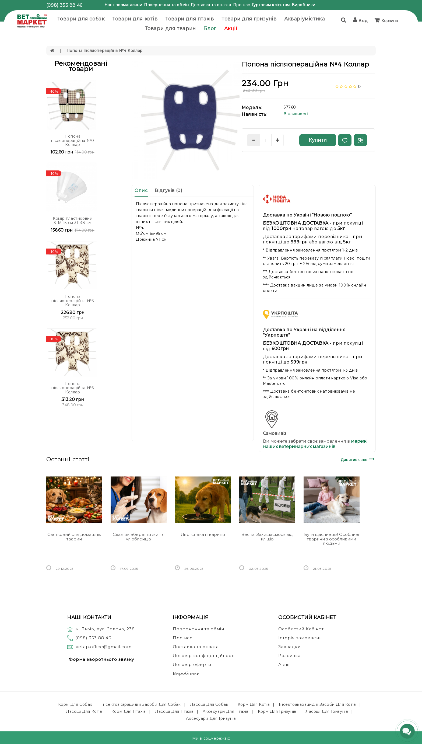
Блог (209, 29)
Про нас (241, 4)
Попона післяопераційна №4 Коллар (104, 50)
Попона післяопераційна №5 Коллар (72, 300)
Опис (141, 190)
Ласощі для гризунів (326, 711)
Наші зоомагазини (123, 4)
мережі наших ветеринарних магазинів (315, 444)
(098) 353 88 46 (64, 5)
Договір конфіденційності (204, 655)
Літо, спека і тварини (203, 534)
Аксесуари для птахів (225, 711)
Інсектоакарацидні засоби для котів (317, 704)
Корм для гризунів (277, 711)
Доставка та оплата (211, 4)
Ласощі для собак (209, 704)
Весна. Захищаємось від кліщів (267, 537)
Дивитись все (358, 459)
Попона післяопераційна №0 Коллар (72, 140)
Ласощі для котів (84, 711)
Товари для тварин (170, 29)
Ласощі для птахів (174, 711)
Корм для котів (254, 704)
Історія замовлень (300, 637)
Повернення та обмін (166, 4)
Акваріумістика (304, 19)
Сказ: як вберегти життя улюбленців (138, 537)
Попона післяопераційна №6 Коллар (72, 387)
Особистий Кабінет (301, 628)
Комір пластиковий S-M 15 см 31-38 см (72, 220)
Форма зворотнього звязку (101, 659)
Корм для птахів (128, 711)
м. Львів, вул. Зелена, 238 (101, 628)
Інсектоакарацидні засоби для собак (141, 704)
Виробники (303, 4)
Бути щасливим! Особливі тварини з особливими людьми (331, 539)
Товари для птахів (189, 19)
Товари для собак (81, 19)
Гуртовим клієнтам (271, 4)
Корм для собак (75, 704)
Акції (231, 29)
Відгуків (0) (168, 190)
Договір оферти (192, 664)
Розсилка (289, 655)
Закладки (289, 646)
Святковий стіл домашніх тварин (74, 537)
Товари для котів (135, 19)
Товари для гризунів (248, 19)
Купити (318, 140)
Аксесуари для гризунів (211, 718)
